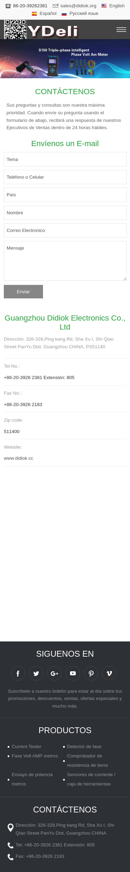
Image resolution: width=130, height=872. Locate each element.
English (116, 5)
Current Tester (26, 746)
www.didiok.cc (18, 458)
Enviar (23, 291)
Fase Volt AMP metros (35, 755)
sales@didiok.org (78, 5)
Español (48, 13)
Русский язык (83, 13)
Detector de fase (84, 746)
